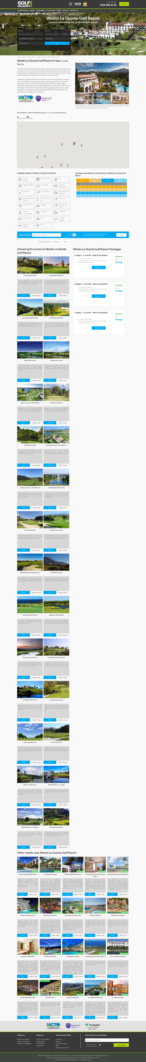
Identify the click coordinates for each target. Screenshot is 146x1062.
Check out (48, 29)
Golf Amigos (40, 1042)
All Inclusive (50, 10)
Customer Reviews (61, 1042)
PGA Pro (65, 10)
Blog (57, 1044)
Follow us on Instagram (24, 1042)
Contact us (59, 1038)
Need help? (124, 4)
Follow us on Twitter (23, 1038)
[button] (74, 142)
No (68, 233)
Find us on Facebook (23, 1040)
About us (58, 1040)
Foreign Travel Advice (62, 1046)
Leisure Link (40, 1044)
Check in (20, 29)
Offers (59, 10)
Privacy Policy (40, 1040)
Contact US (74, 10)
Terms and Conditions (43, 1038)
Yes (78, 233)
